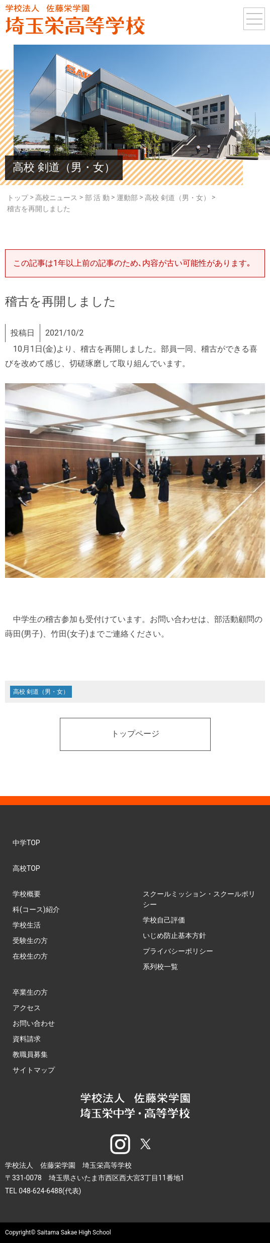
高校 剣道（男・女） (41, 691)
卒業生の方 (30, 992)
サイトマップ (34, 1070)
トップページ (135, 734)
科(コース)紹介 (36, 909)
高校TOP (26, 868)
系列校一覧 (160, 967)
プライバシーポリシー (178, 951)
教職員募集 (30, 1054)
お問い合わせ (34, 1023)
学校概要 (27, 894)
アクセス (27, 1008)
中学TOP (26, 843)
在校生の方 (30, 956)
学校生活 (27, 925)
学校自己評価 (164, 920)
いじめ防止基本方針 (174, 935)
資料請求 (27, 1039)
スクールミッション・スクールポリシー (199, 899)
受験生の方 (30, 941)
